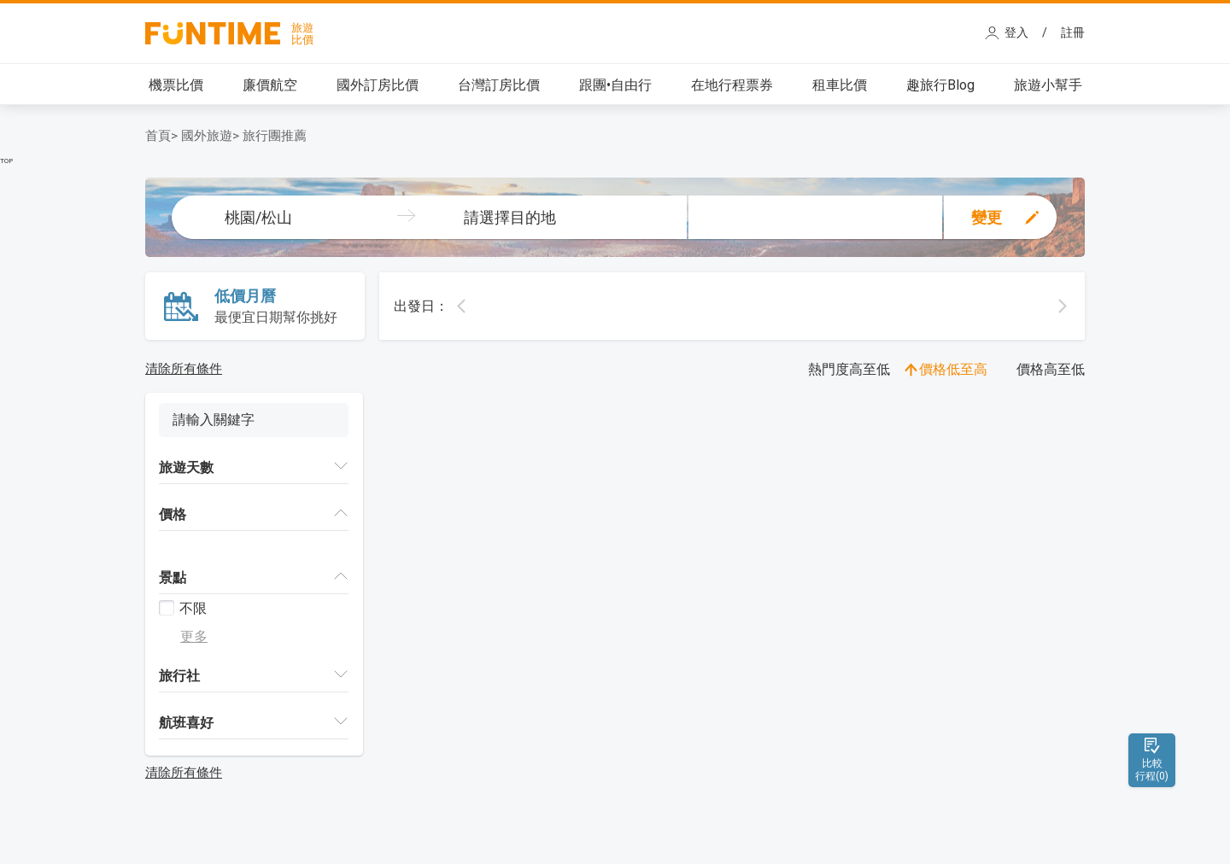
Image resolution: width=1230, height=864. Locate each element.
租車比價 (839, 85)
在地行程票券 (732, 85)
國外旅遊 (206, 135)
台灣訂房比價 (499, 85)
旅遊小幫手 (1048, 85)
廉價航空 (270, 85)
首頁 (158, 135)
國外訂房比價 (378, 85)
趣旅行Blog (940, 85)
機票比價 (176, 85)
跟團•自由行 (615, 85)
